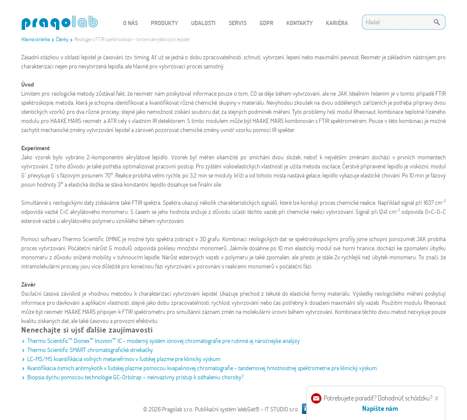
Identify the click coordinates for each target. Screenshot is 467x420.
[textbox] (404, 22)
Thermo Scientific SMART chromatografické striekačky (90, 350)
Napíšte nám (380, 408)
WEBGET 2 (59, 22)
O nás (130, 23)
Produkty (164, 23)
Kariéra (337, 23)
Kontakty (299, 23)
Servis (237, 23)
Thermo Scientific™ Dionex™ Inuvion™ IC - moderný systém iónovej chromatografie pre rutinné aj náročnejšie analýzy (163, 340)
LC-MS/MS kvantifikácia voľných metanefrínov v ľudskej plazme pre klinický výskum (124, 359)
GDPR (266, 23)
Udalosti (203, 23)
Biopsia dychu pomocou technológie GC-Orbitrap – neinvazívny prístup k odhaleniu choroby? (135, 377)
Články (62, 39)
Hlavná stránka (35, 39)
